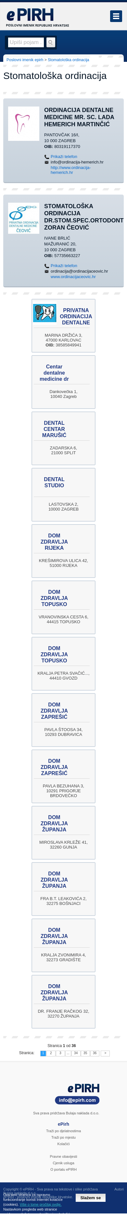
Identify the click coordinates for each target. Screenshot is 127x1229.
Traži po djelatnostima (63, 1131)
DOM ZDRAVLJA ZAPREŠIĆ (54, 711)
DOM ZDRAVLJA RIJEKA (54, 542)
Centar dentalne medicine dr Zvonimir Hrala (54, 379)
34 (76, 1053)
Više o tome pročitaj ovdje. (41, 1204)
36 (94, 1053)
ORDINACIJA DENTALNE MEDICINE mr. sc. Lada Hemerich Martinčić (79, 117)
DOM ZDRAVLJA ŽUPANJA (54, 823)
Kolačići (63, 1144)
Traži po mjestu (63, 1137)
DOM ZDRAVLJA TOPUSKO (54, 598)
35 (85, 1053)
